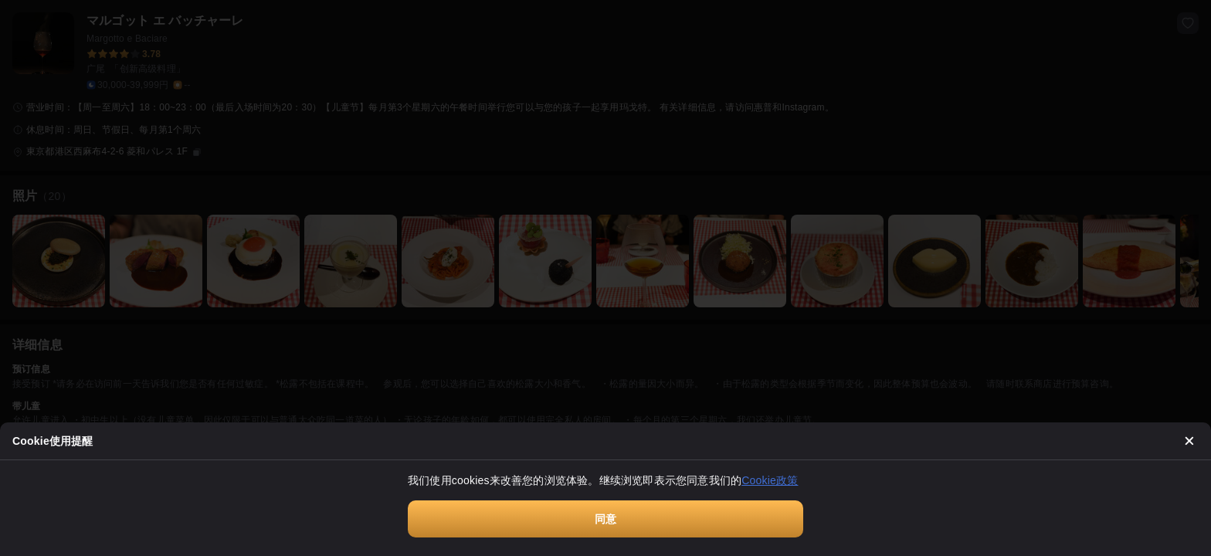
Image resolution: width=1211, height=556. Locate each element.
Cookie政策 (769, 480)
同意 (605, 519)
